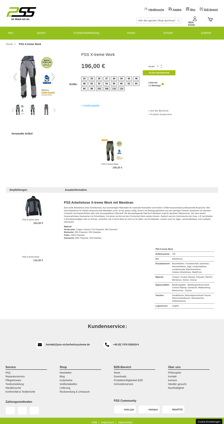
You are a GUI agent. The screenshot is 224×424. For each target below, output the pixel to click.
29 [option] (121, 75)
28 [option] (114, 75)
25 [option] (91, 75)
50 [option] (91, 80)
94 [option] (84, 85)
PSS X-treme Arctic (30, 254)
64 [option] (136, 80)
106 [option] (106, 85)
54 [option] (106, 80)
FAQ (8, 369)
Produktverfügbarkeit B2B (128, 377)
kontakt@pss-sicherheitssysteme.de (68, 341)
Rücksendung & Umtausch (75, 388)
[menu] (112, 31)
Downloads (120, 373)
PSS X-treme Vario (30, 216)
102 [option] (99, 85)
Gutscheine (66, 377)
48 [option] (84, 80)
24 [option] (84, 75)
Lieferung (65, 385)
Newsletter (66, 369)
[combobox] (159, 20)
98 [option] (91, 85)
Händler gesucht (177, 381)
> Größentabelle (90, 102)
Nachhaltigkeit (176, 385)
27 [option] (106, 75)
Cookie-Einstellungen (209, 421)
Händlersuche (156, 9)
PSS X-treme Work (110, 161)
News (117, 369)
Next (53, 73)
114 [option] (121, 85)
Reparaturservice (15, 373)
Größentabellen (68, 381)
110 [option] (114, 85)
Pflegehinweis (13, 377)
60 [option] (121, 80)
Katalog (177, 9)
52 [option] (99, 80)
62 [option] (129, 80)
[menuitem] (8, 31)
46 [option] (136, 75)
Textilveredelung (14, 381)
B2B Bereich (211, 9)
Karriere (172, 377)
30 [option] (129, 75)
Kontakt (172, 373)
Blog (192, 9)
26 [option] (99, 75)
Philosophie (174, 369)
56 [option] (114, 80)
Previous (15, 73)
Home (9, 41)
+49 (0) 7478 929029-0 (126, 341)
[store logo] (21, 14)
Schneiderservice (123, 381)
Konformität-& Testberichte (20, 388)
